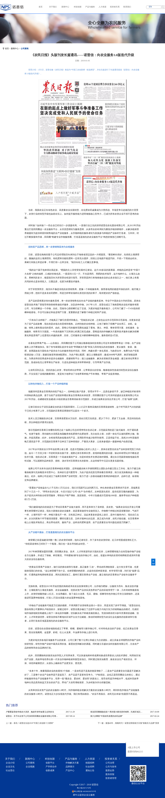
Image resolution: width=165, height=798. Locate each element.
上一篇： (30, 723)
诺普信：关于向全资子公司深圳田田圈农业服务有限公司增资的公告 (33, 716)
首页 (40, 7)
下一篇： (128, 723)
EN (150, 6)
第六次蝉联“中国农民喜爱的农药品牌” (106, 716)
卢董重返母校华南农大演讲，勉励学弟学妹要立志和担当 (30, 712)
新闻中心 (15, 49)
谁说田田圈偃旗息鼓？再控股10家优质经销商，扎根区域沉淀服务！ (117, 712)
